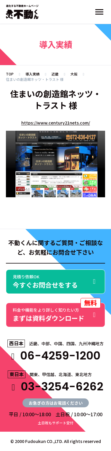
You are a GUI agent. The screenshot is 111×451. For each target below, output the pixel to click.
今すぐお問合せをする (55, 281)
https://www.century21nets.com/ (55, 123)
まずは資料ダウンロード (57, 313)
